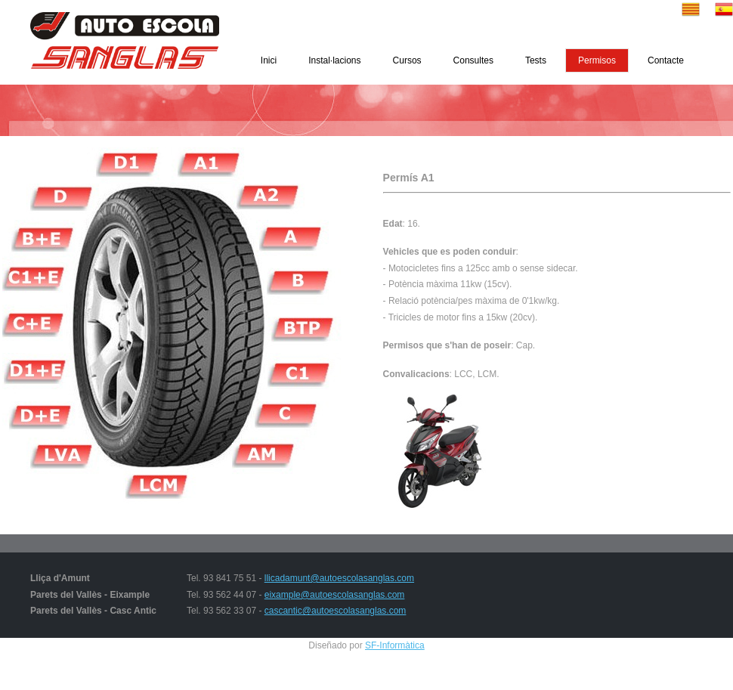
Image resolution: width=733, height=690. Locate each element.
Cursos (407, 60)
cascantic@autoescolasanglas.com (335, 610)
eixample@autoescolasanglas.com (334, 594)
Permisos (597, 60)
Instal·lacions (334, 60)
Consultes (473, 60)
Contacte (666, 60)
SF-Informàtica (395, 645)
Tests (535, 60)
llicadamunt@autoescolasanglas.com (339, 578)
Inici (269, 60)
